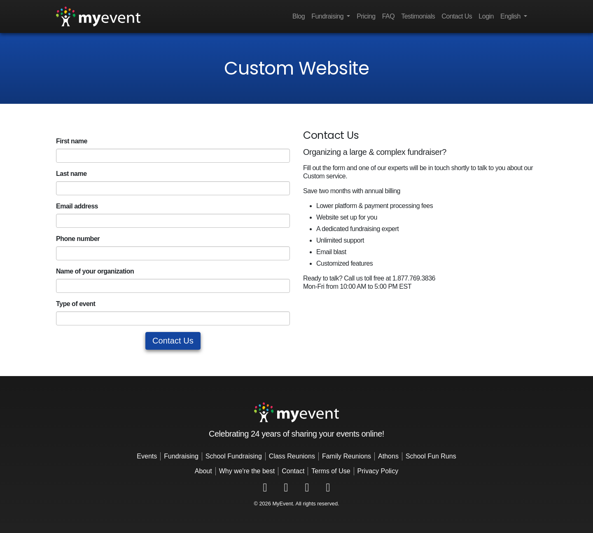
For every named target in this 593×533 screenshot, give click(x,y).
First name (71, 141)
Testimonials (418, 16)
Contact (293, 471)
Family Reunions (346, 456)
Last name (71, 173)
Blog (298, 16)
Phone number (78, 238)
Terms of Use (330, 471)
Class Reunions (292, 456)
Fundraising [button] (328, 16)
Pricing (366, 16)
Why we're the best (247, 471)
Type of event (75, 303)
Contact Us (456, 16)
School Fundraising (233, 456)
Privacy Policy (378, 471)
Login (486, 16)
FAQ (388, 16)
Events (147, 456)
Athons (388, 456)
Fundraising (181, 456)
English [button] (511, 16)
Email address (77, 206)
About (203, 471)
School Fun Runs (431, 456)
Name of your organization (95, 271)
